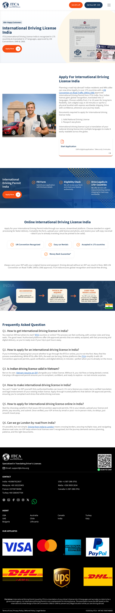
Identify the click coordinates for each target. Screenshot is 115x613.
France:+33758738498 (11, 489)
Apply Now (10, 48)
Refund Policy (30, 610)
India (60, 518)
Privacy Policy (18, 610)
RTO (37, 335)
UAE (4, 518)
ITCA (84, 356)
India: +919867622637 (11, 481)
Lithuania (34, 521)
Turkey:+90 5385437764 (12, 492)
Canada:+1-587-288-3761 (69, 489)
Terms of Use (7, 610)
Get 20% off (76, 5)
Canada (61, 515)
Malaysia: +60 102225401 (13, 485)
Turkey (89, 515)
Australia (34, 515)
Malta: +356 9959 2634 (67, 485)
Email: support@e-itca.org (15, 468)
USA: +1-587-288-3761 (67, 481)
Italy (88, 518)
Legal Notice (41, 610)
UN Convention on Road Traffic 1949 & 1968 (82, 91)
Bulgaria (6, 521)
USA (4, 515)
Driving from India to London (41, 426)
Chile (32, 518)
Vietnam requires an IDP (27, 372)
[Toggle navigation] (109, 5)
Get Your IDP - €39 (93, 5)
